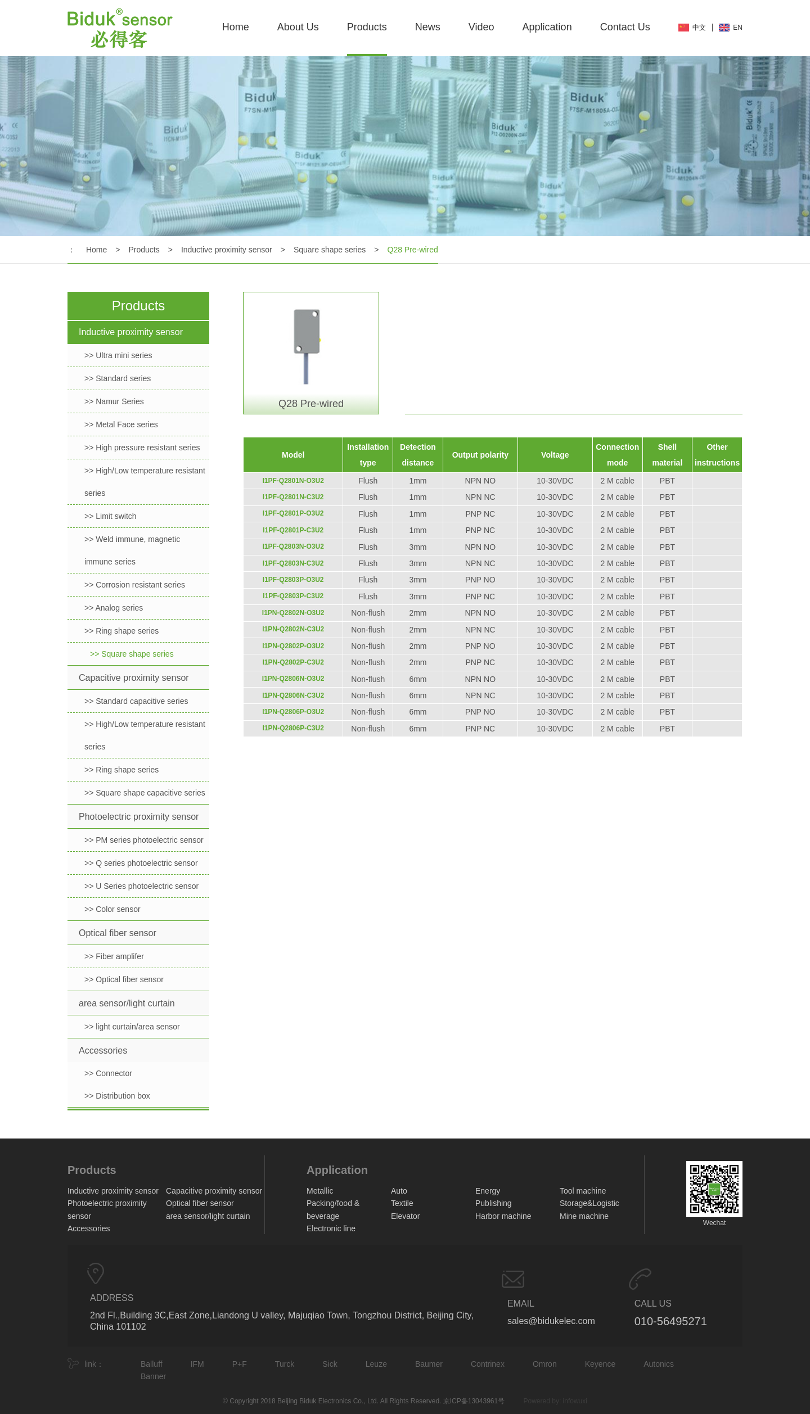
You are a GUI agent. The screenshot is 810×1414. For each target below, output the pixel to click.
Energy (487, 1190)
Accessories (103, 1050)
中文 (699, 27)
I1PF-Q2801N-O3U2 (293, 481)
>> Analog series (113, 607)
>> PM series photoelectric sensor (144, 839)
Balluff (152, 1363)
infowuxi (575, 1401)
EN (737, 27)
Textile (402, 1203)
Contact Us (625, 27)
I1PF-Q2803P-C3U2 (293, 596)
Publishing (493, 1203)
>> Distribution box (117, 1095)
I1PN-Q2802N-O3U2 (293, 613)
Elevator (405, 1216)
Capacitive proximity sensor (134, 678)
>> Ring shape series (121, 630)
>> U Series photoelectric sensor (141, 886)
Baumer (429, 1363)
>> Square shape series (132, 653)
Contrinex (488, 1363)
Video (481, 27)
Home (235, 27)
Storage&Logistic (589, 1203)
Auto (399, 1190)
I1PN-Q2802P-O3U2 (293, 646)
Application (547, 27)
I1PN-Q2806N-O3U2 (293, 679)
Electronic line (331, 1228)
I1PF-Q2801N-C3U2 (293, 497)
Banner (153, 1376)
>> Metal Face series (121, 424)
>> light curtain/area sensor (132, 1026)
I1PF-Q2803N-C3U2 (293, 563)
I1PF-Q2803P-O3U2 (293, 580)
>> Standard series (117, 378)
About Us (298, 27)
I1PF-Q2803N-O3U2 (293, 546)
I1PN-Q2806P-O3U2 (293, 712)
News (427, 27)
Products (367, 27)
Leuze (376, 1363)
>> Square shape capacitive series (144, 792)
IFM (197, 1363)
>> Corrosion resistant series (134, 584)
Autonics (659, 1363)
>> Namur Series (114, 401)
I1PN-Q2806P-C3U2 (293, 728)
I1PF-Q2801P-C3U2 (293, 530)
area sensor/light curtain (127, 1003)
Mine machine (584, 1216)
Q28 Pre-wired (413, 249)
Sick (329, 1363)
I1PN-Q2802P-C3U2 (293, 662)
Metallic (320, 1190)
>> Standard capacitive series (136, 701)
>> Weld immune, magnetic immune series (132, 550)
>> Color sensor (112, 909)
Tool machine (583, 1190)
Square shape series (330, 249)
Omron (545, 1363)
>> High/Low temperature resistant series (144, 482)
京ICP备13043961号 (474, 1401)
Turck (284, 1363)
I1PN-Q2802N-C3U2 (293, 629)
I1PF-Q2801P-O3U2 (293, 513)
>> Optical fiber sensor (124, 979)
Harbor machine (503, 1216)
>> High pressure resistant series (142, 447)
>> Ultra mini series (118, 355)
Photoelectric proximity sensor (139, 816)
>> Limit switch (110, 516)
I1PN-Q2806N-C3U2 (293, 695)
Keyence (600, 1363)
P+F (239, 1363)
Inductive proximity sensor (226, 249)
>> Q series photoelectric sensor (141, 863)
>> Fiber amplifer (114, 956)
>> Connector (108, 1073)
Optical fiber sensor (117, 933)
